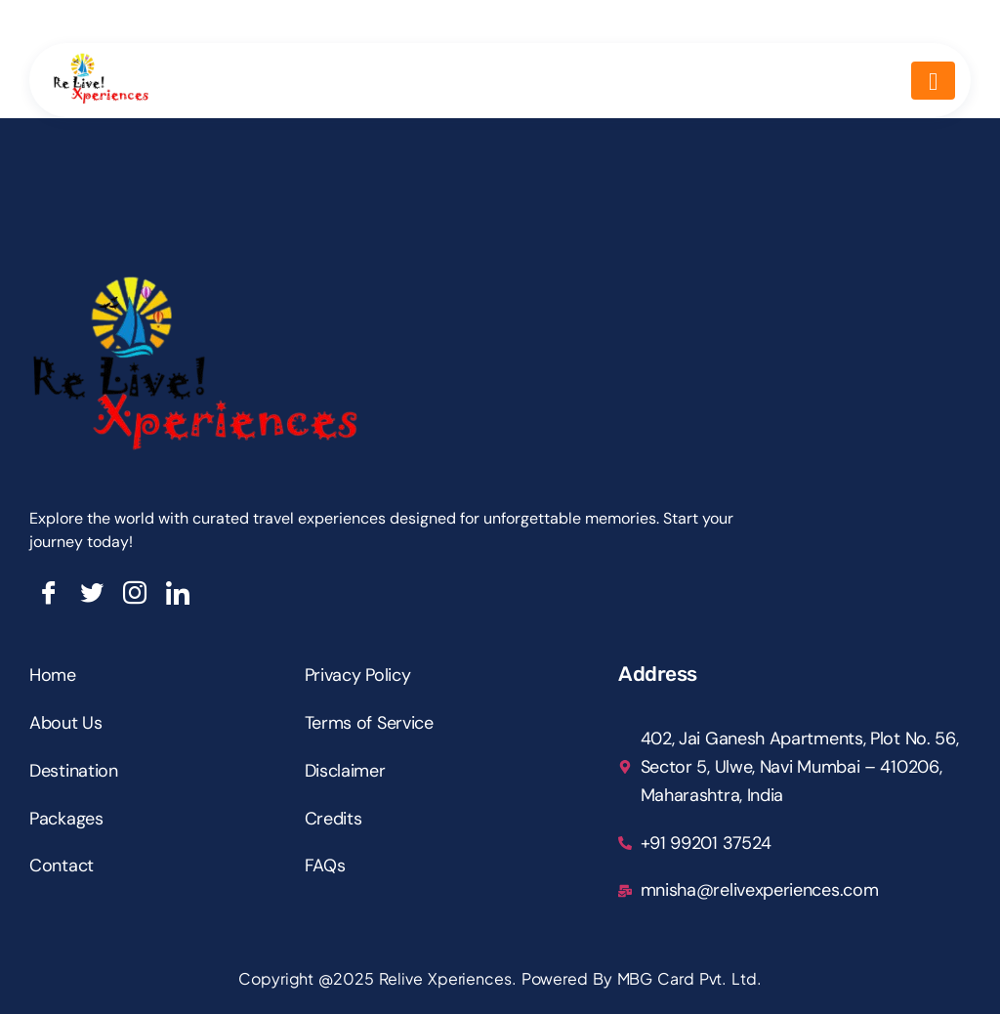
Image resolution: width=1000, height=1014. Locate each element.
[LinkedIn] (177, 593)
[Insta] (134, 593)
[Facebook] (49, 593)
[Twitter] (92, 593)
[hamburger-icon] (933, 81)
